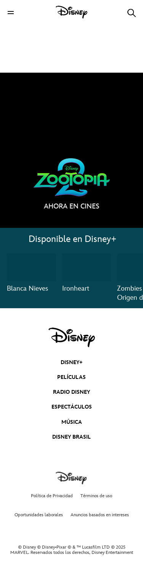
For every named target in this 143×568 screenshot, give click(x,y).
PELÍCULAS (71, 377)
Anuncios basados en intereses (100, 515)
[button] (10, 12)
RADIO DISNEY (71, 392)
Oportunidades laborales (38, 515)
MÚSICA (71, 422)
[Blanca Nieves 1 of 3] (31, 267)
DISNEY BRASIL (71, 437)
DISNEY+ (72, 362)
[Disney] (72, 12)
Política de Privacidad (52, 496)
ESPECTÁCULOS (71, 407)
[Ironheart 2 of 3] (86, 267)
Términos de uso (96, 496)
